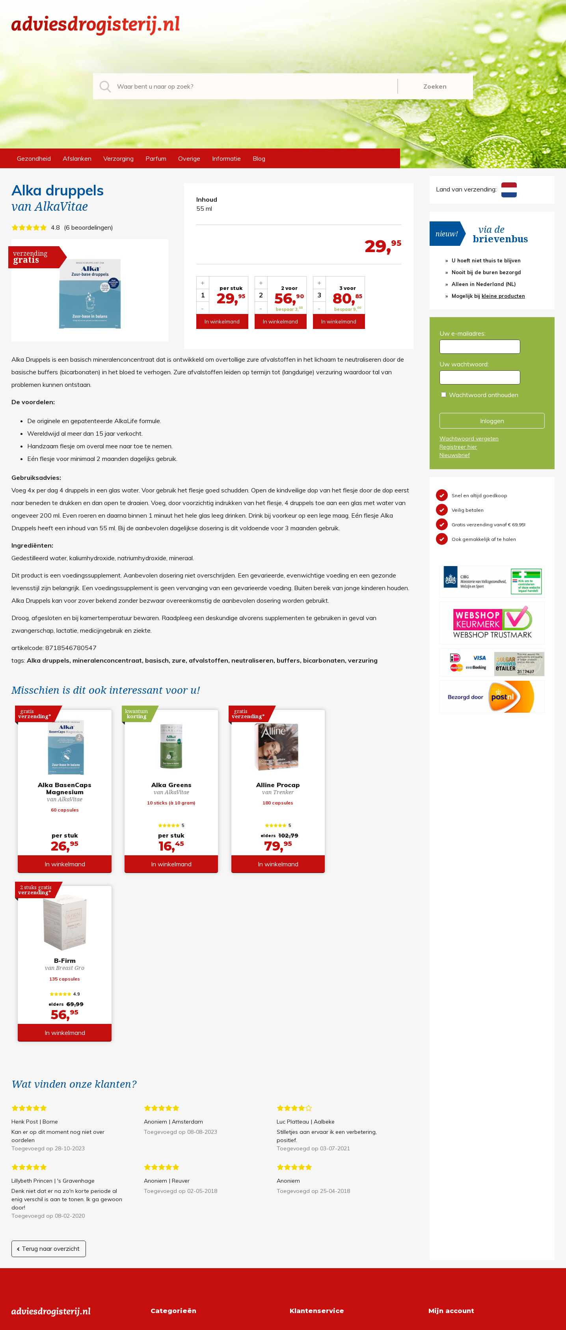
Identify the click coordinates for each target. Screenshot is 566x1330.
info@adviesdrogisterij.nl (45, 1164)
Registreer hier (458, 446)
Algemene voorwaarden (324, 1164)
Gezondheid (34, 158)
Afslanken (77, 158)
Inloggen (492, 421)
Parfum (155, 158)
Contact (301, 1202)
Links (297, 1215)
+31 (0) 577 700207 (41, 1177)
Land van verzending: (476, 189)
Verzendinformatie (316, 1190)
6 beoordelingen (88, 227)
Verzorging (118, 158)
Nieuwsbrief (454, 455)
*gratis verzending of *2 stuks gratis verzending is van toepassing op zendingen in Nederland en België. (283, 1322)
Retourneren (307, 1177)
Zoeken (435, 86)
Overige (189, 158)
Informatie (226, 158)
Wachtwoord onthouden (483, 395)
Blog (259, 158)
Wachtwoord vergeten (469, 438)
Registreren (444, 1164)
